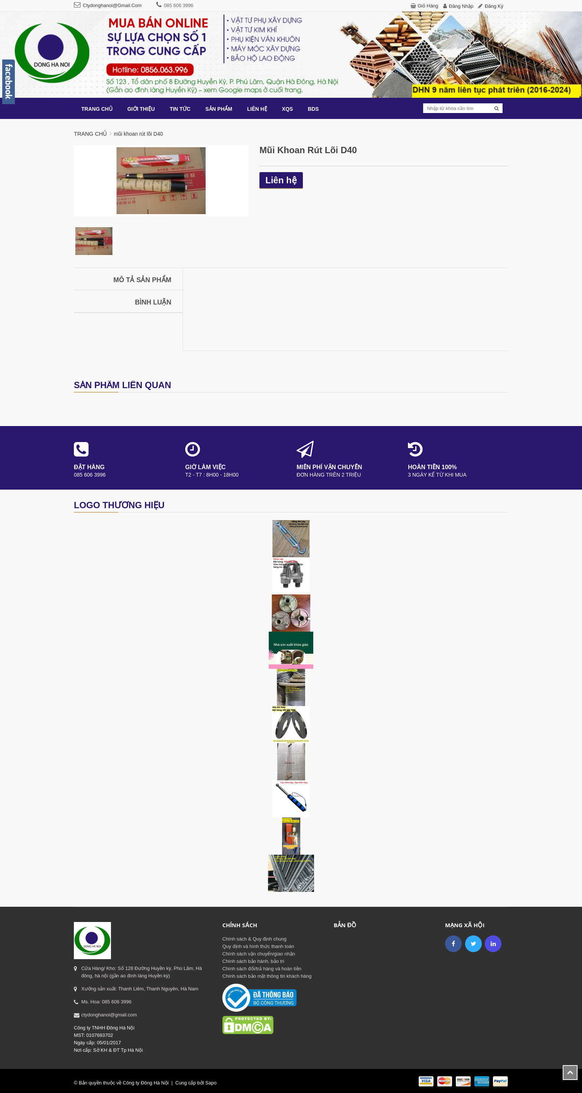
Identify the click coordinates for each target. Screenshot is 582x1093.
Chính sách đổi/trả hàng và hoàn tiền (261, 968)
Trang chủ (90, 133)
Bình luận (153, 302)
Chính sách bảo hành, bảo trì (253, 961)
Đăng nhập (461, 6)
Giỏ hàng (428, 6)
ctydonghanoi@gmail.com (112, 5)
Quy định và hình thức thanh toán (258, 946)
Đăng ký (494, 6)
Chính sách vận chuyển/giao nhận (258, 954)
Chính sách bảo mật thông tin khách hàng (266, 976)
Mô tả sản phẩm (142, 280)
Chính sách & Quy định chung (254, 939)
